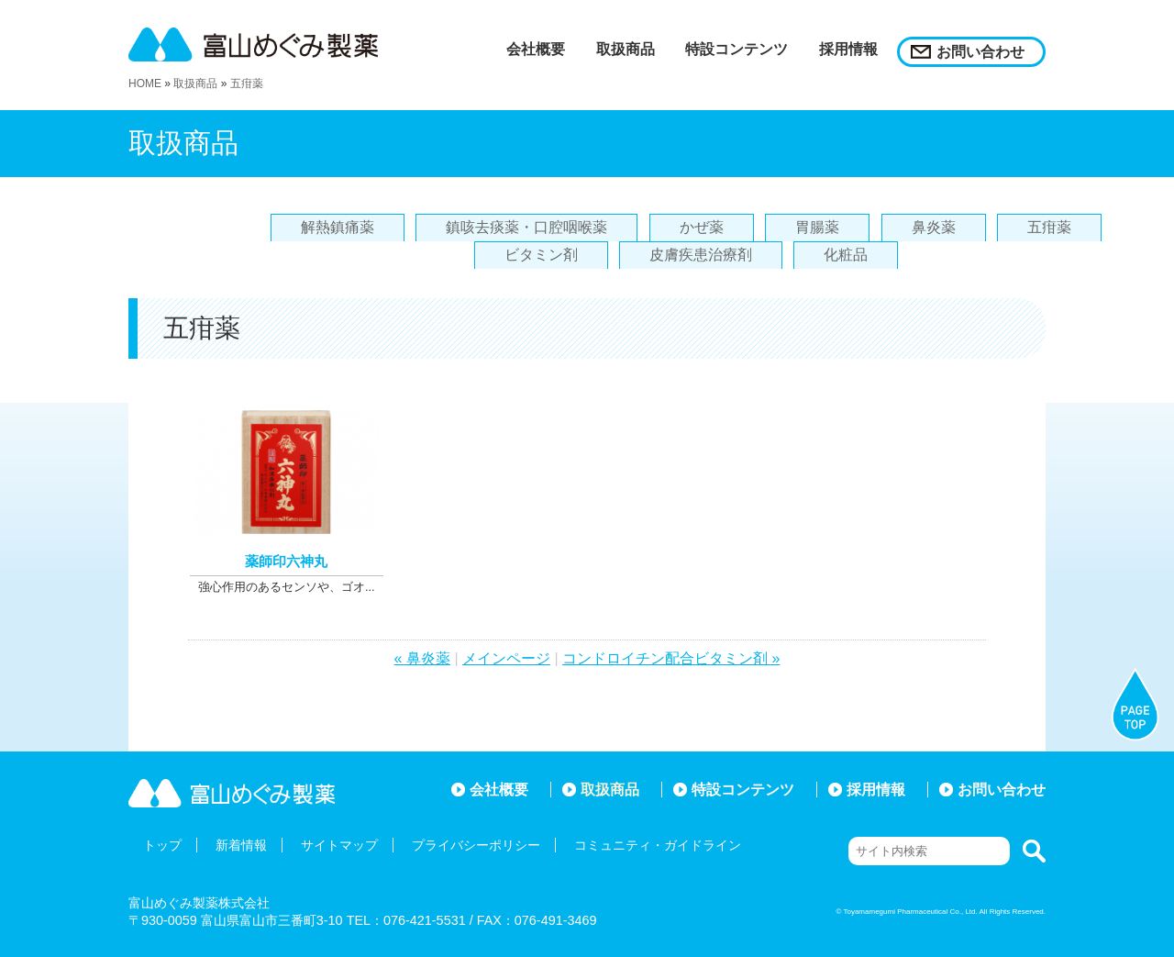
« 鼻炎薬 (422, 658)
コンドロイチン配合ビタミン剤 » (671, 658)
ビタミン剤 (541, 254)
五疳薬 (246, 83)
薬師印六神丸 (286, 561)
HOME (144, 83)
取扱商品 (195, 83)
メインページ (506, 658)
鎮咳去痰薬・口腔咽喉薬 (526, 227)
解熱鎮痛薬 (337, 227)
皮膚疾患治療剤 (700, 254)
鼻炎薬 (934, 227)
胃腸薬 (817, 227)
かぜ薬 (702, 227)
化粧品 (846, 254)
